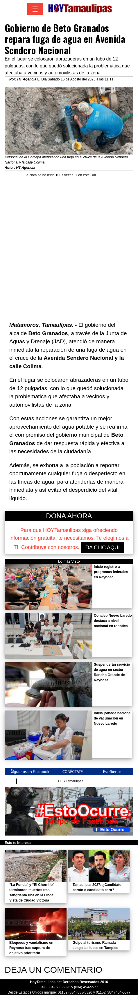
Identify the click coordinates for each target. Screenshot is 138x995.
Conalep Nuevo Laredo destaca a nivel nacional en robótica (113, 621)
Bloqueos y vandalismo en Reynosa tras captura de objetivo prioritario (31, 948)
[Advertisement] (69, 246)
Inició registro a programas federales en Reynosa (111, 572)
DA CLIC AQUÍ (102, 547)
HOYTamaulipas (70, 781)
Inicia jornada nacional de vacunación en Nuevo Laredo (112, 718)
